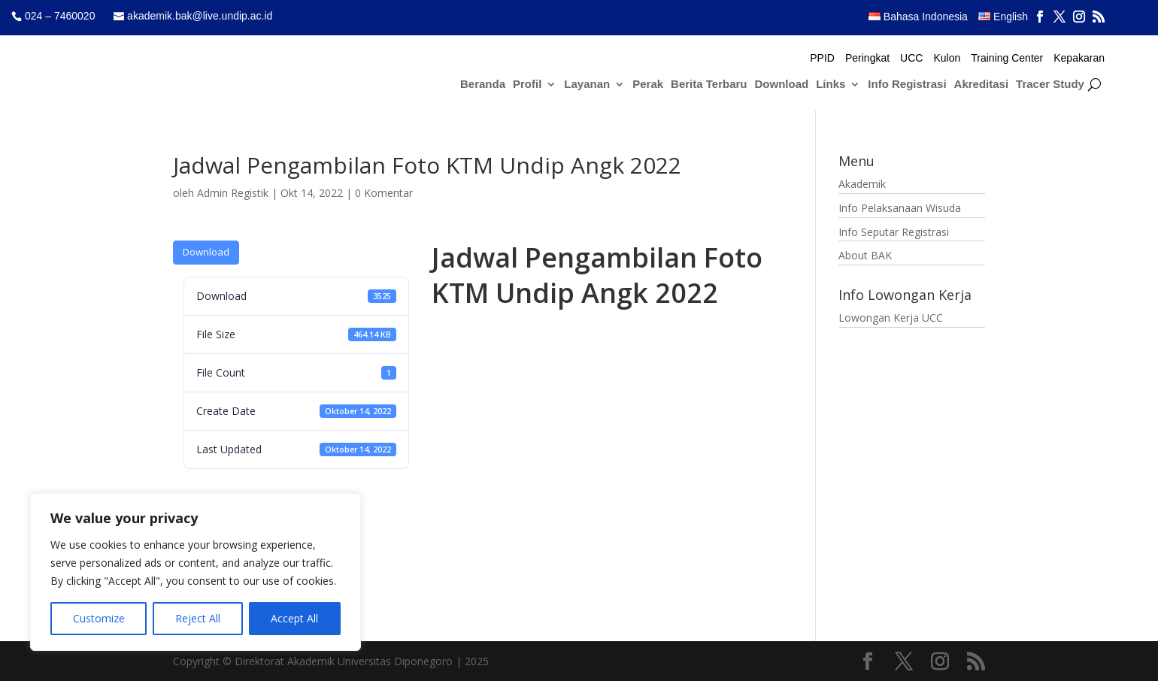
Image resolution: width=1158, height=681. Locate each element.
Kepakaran (1079, 58)
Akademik (862, 184)
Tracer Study (1050, 84)
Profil (527, 84)
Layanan (587, 84)
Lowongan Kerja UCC (890, 317)
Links (830, 84)
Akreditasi (981, 84)
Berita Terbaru (709, 84)
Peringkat (867, 58)
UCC (911, 58)
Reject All (197, 618)
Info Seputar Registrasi (893, 232)
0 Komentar (384, 193)
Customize (99, 618)
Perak (647, 84)
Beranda (482, 84)
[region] (195, 572)
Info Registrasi (907, 84)
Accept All (294, 618)
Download (782, 84)
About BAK (865, 255)
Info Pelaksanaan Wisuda (899, 208)
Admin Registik (232, 193)
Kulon (946, 58)
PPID (822, 58)
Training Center (1007, 58)
